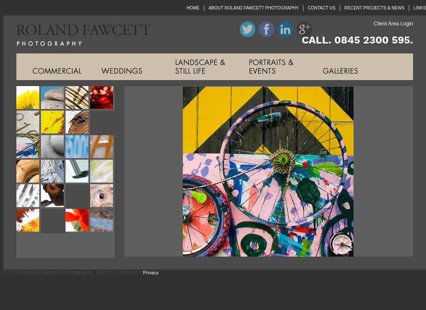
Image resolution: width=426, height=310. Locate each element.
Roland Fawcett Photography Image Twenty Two (53, 221)
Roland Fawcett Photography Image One (28, 98)
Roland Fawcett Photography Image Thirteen (28, 172)
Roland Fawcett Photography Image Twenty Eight (102, 245)
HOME (193, 8)
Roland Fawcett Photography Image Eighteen (53, 196)
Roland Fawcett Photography (77, 34)
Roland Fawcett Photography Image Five (28, 123)
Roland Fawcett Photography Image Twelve (102, 147)
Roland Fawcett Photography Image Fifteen (78, 172)
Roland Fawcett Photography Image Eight (102, 123)
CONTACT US (321, 8)
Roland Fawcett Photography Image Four (102, 98)
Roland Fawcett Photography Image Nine (28, 147)
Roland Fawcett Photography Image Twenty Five (28, 245)
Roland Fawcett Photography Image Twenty (102, 196)
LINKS (419, 8)
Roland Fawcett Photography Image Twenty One (28, 221)
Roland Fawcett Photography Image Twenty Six (53, 245)
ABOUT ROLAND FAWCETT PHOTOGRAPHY (254, 8)
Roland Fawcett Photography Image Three (78, 98)
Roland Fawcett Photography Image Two (53, 98)
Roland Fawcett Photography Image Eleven (78, 147)
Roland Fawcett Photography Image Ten (53, 147)
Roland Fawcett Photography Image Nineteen (78, 196)
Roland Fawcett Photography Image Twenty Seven (78, 245)
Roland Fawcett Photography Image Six (53, 123)
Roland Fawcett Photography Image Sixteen (102, 172)
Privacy (151, 272)
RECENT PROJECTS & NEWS (374, 8)
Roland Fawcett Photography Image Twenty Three (78, 221)
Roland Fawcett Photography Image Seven (78, 123)
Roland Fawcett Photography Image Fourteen (53, 172)
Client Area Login (393, 24)
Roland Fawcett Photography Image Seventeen (28, 196)
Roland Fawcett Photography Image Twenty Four (102, 221)
